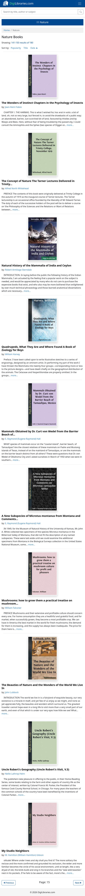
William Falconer (13, 607)
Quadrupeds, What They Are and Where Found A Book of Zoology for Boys (38, 348)
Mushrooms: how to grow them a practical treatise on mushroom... (37, 602)
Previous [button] (8, 882)
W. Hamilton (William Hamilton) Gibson (24, 855)
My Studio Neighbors (15, 851)
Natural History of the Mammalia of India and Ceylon (36, 265)
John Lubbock (12, 692)
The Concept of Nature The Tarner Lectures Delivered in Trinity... (38, 182)
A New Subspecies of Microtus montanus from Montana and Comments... (41, 517)
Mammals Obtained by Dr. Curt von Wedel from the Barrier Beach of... (40, 433)
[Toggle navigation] (79, 3)
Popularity (16, 48)
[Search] (40, 11)
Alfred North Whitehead (17, 188)
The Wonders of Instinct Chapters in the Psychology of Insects (42, 103)
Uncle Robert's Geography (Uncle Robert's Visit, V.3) (35, 769)
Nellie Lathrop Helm (15, 773)
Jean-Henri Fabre (13, 107)
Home (7, 30)
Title (26, 48)
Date (34, 48)
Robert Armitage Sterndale (18, 269)
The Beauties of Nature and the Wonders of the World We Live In (42, 686)
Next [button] (78, 882)
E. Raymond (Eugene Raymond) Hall (22, 438)
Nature (42, 22)
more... (70, 125)
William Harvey (12, 354)
